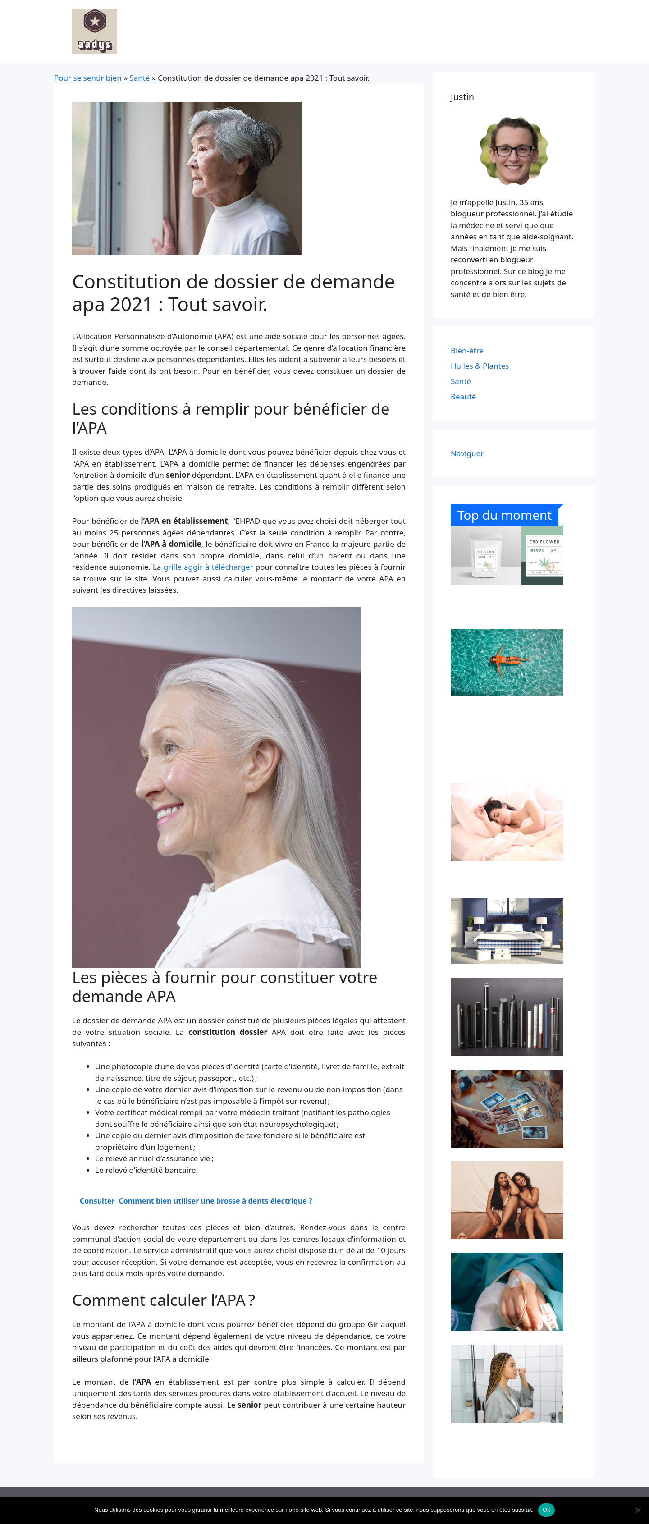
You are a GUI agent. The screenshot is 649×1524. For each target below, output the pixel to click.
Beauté (463, 396)
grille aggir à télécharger (208, 567)
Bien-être (467, 350)
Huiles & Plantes (480, 366)
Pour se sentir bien (88, 78)
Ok (546, 1509)
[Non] (637, 1510)
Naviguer (467, 453)
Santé (139, 78)
